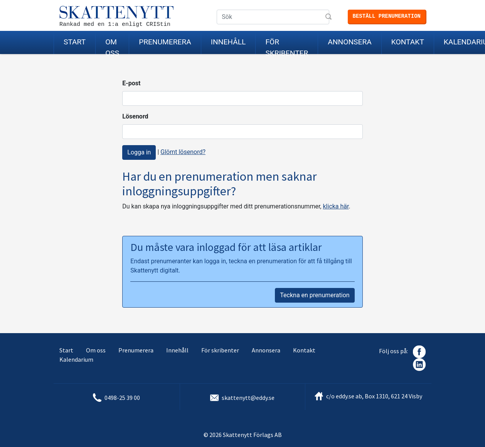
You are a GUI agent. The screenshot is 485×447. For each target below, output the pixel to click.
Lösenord (135, 116)
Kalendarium (76, 359)
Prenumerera (165, 41)
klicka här (336, 206)
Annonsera (349, 41)
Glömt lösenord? (182, 152)
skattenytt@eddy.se (248, 397)
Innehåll (228, 41)
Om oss (112, 45)
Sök (329, 17)
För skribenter (286, 45)
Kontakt (407, 41)
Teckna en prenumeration (314, 295)
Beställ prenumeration (387, 16)
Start (75, 41)
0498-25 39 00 (122, 397)
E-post (131, 83)
